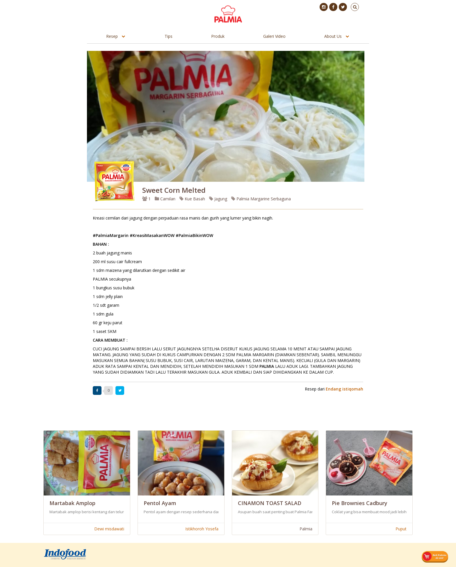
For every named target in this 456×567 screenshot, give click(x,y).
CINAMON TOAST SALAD (269, 503)
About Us (333, 36)
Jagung (218, 199)
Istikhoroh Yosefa (201, 529)
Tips (168, 36)
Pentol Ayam (160, 503)
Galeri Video (274, 36)
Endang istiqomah (344, 389)
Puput (401, 529)
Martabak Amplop (72, 503)
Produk (218, 36)
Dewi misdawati (109, 529)
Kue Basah (192, 199)
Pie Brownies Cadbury (359, 503)
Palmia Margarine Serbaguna (261, 199)
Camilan (165, 199)
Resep (112, 36)
